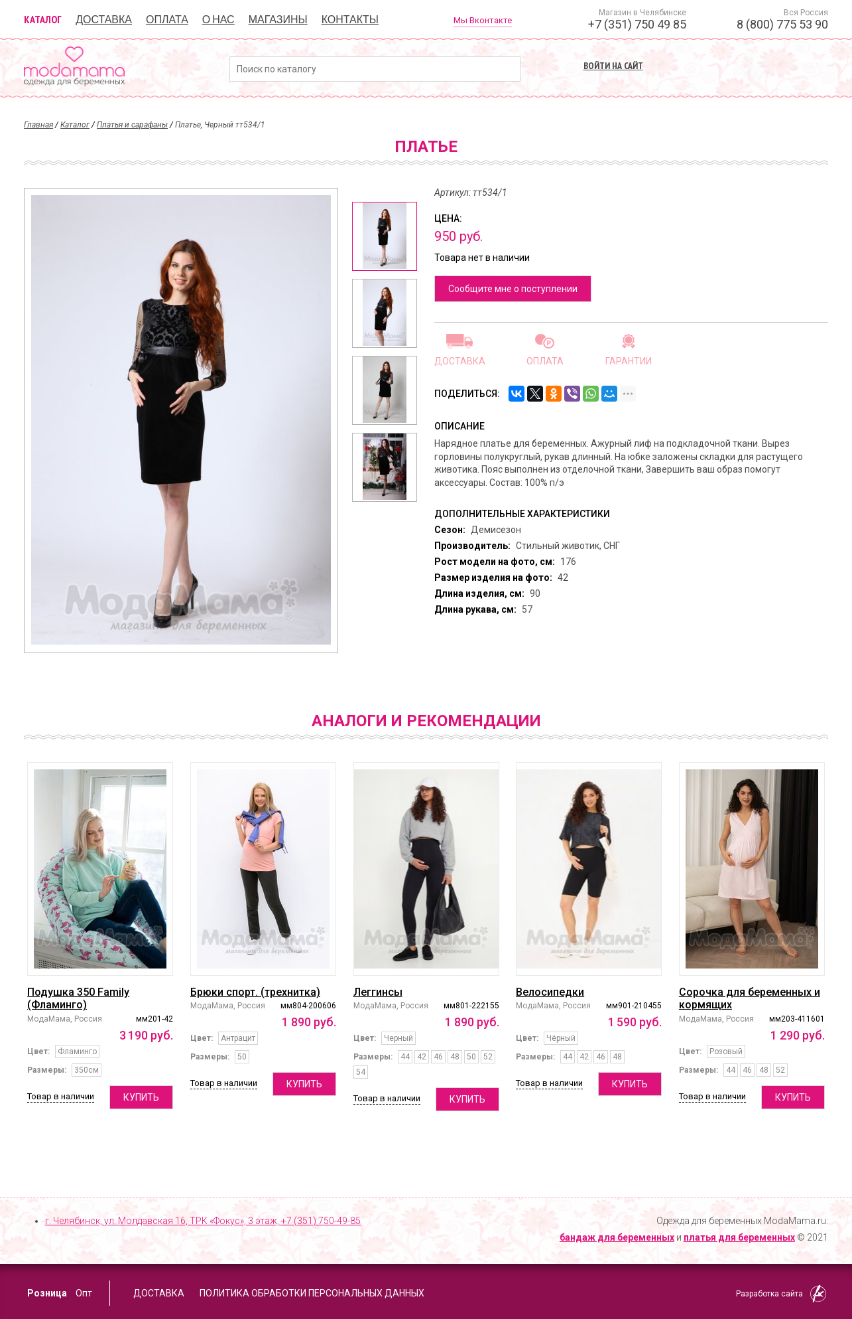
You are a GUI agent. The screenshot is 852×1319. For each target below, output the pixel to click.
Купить (141, 1097)
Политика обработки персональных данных (312, 1293)
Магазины (278, 19)
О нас (218, 19)
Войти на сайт (613, 66)
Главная (38, 124)
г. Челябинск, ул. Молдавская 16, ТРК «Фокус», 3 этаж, (203, 1220)
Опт (84, 1293)
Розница (47, 1293)
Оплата (167, 19)
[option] (384, 236)
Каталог (43, 19)
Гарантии (628, 361)
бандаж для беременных (617, 1237)
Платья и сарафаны (132, 124)
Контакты (350, 19)
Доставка (104, 19)
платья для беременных (739, 1237)
